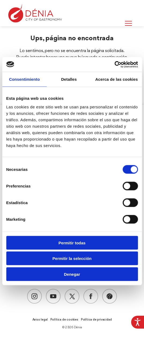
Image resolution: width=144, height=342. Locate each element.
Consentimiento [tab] (24, 79)
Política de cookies (64, 319)
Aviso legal (40, 319)
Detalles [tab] (69, 79)
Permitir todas (72, 242)
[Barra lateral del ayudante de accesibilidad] (137, 322)
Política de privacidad (96, 319)
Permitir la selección (72, 258)
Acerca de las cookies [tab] (116, 79)
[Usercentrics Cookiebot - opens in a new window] (114, 64)
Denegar (72, 274)
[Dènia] (35, 13)
